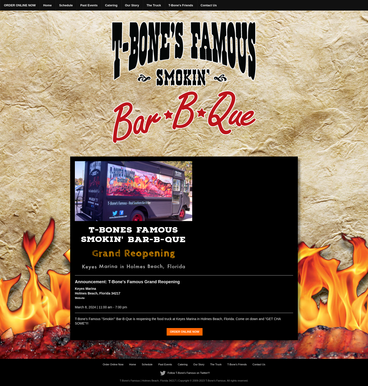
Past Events (89, 5)
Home (47, 5)
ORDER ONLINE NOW (20, 5)
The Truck (153, 5)
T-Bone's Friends (181, 5)
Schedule (66, 5)
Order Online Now (113, 364)
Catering (111, 5)
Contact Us (209, 5)
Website (80, 298)
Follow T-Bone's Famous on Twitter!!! (184, 372)
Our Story (132, 5)
